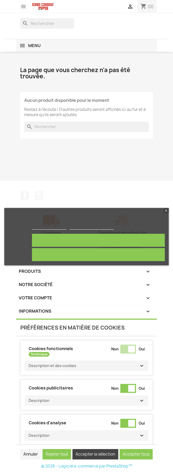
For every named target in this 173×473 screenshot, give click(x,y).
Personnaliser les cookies (92, 227)
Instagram (39, 195)
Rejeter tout (98, 254)
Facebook (25, 195)
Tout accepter (98, 240)
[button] (86, 366)
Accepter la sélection (95, 454)
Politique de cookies (49, 227)
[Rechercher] (47, 23)
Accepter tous (136, 454)
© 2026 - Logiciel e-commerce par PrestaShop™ (86, 466)
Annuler (30, 454)
